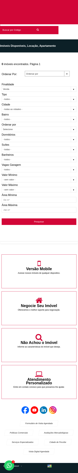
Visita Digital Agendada (39, 451)
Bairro (5, 114)
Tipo (4, 94)
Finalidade (8, 84)
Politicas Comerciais (19, 433)
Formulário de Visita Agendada (39, 423)
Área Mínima (9, 195)
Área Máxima (9, 205)
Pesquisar (39, 221)
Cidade (6, 104)
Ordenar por (9, 124)
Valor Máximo (10, 185)
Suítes (5, 144)
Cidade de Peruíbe (57, 442)
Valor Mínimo (9, 174)
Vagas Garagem (11, 164)
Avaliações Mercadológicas (56, 433)
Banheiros (8, 154)
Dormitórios (8, 134)
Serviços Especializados (23, 442)
